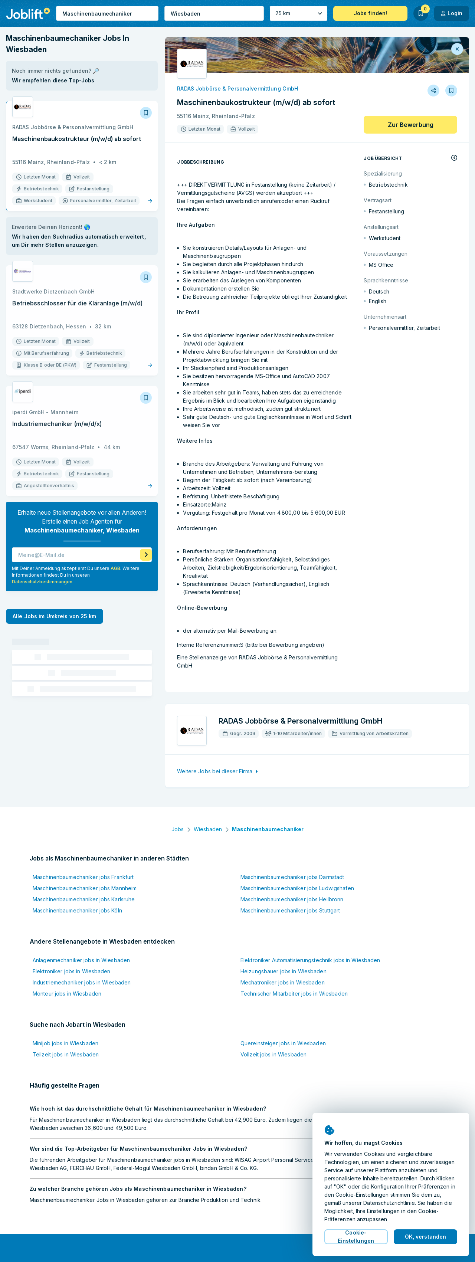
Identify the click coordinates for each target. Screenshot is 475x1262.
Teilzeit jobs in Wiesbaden (66, 1054)
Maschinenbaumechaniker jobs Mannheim (85, 888)
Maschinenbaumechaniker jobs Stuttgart (290, 910)
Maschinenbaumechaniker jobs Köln (77, 910)
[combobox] (107, 13)
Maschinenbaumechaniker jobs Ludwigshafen (297, 888)
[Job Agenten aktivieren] (146, 543)
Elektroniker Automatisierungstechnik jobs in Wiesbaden (310, 960)
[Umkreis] (298, 13)
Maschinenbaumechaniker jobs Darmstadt (292, 877)
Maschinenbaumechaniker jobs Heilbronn (291, 899)
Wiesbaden (208, 829)
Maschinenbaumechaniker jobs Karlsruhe (84, 899)
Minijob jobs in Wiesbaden (65, 1043)
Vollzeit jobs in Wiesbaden (273, 1054)
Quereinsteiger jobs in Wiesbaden (283, 1043)
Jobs (177, 829)
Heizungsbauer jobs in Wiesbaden (283, 971)
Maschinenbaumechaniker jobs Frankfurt (83, 877)
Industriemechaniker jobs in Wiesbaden (82, 982)
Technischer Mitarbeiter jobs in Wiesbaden (294, 993)
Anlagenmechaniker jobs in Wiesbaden (81, 960)
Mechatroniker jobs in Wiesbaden (282, 982)
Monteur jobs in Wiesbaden (67, 993)
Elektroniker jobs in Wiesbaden (72, 971)
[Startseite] (28, 13)
